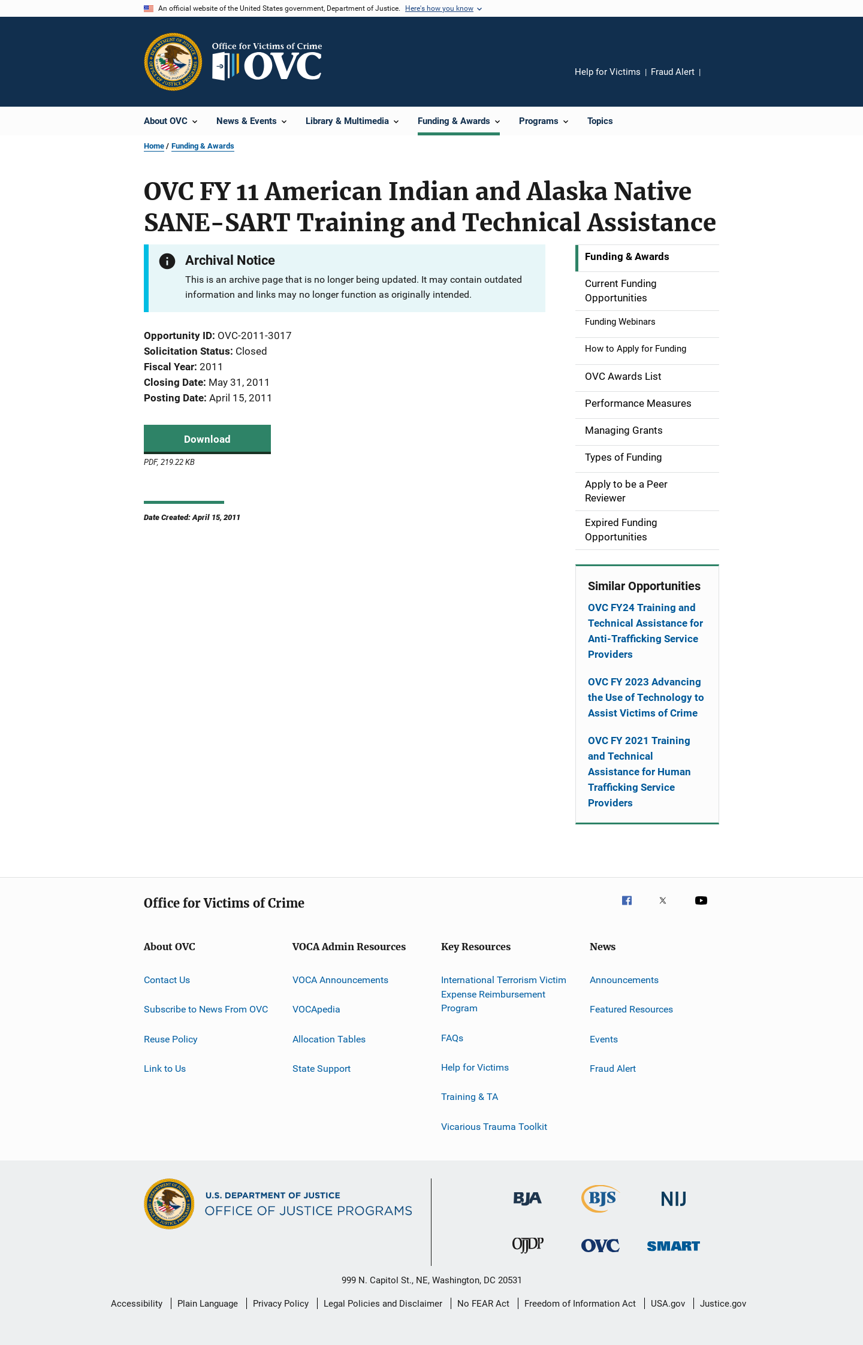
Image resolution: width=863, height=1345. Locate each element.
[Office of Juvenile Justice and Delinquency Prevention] (528, 1256)
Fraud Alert (673, 72)
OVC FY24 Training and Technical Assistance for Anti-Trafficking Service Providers (645, 631)
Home (154, 145)
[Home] (272, 62)
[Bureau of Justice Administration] (528, 1208)
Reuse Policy (171, 1038)
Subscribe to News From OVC (206, 1009)
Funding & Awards (202, 145)
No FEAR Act (483, 1303)
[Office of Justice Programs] (173, 61)
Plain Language (207, 1303)
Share (719, 80)
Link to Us (165, 1068)
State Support (321, 1068)
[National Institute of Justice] (674, 1208)
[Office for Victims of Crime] (600, 1254)
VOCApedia (316, 1009)
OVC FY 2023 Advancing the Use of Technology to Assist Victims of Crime (646, 697)
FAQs (452, 1037)
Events (604, 1038)
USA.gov (668, 1303)
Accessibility (136, 1303)
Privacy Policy (281, 1303)
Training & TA (469, 1096)
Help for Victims (608, 72)
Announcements (624, 980)
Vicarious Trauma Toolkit (494, 1126)
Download (207, 439)
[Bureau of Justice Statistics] (600, 1215)
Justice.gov (723, 1303)
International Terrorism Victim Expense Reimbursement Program (503, 994)
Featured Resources (631, 1009)
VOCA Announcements (340, 980)
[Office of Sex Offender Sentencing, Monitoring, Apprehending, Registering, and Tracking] (673, 1253)
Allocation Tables (329, 1038)
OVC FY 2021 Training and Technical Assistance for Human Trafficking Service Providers (639, 772)
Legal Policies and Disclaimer (383, 1303)
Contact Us (167, 980)
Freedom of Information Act (580, 1303)
